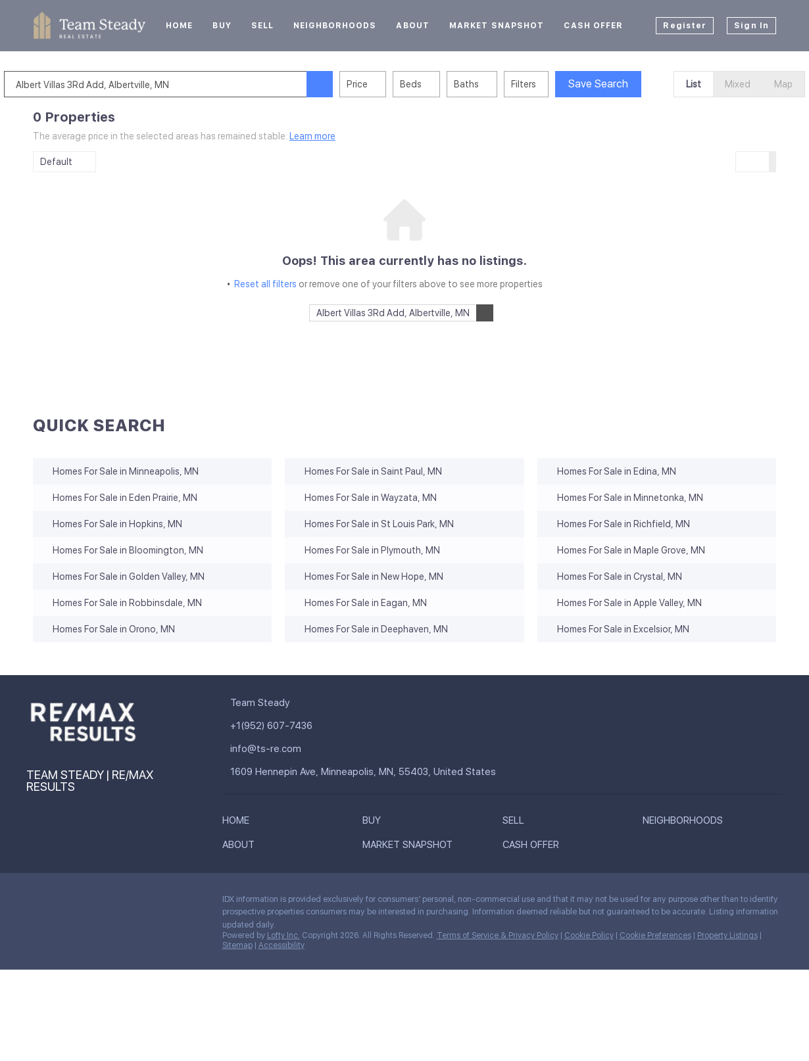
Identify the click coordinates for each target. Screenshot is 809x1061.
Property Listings (727, 935)
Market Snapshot (497, 25)
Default (56, 161)
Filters (552, 84)
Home (179, 25)
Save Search (627, 84)
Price (386, 84)
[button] (348, 84)
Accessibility (281, 945)
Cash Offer (593, 25)
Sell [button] (262, 25)
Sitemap (237, 945)
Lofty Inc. (283, 935)
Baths (495, 84)
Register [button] (684, 25)
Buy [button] (221, 25)
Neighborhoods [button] (334, 25)
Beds (440, 84)
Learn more (312, 136)
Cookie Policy (589, 935)
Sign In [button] (751, 25)
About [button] (412, 25)
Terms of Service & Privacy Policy (497, 935)
